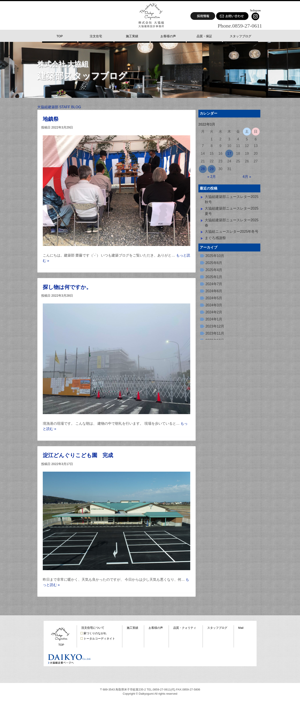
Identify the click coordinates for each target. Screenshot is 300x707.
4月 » (247, 177)
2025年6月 (213, 263)
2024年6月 (213, 291)
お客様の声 (156, 627)
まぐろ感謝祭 (215, 238)
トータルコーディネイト (99, 638)
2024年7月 (213, 284)
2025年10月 (214, 256)
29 (212, 169)
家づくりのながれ (95, 633)
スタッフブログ (217, 627)
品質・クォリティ (184, 627)
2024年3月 (213, 305)
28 (203, 169)
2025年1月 (213, 277)
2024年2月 (213, 312)
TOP (61, 644)
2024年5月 (213, 298)
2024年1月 (213, 319)
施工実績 (132, 627)
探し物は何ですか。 (67, 287)
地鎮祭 (51, 119)
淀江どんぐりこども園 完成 (78, 455)
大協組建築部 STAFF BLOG (59, 107)
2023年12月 (214, 326)
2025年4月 (213, 270)
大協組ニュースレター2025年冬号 (232, 231)
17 (229, 153)
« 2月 (211, 177)
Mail (241, 627)
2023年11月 (214, 333)
